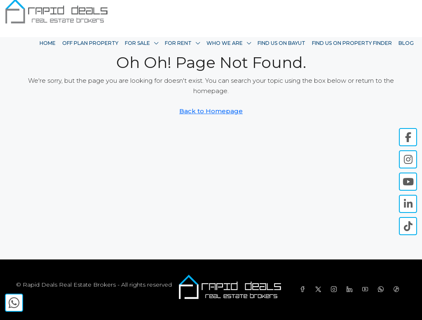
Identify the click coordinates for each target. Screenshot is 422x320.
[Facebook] (304, 289)
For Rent (178, 43)
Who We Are (224, 43)
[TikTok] (398, 289)
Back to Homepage (211, 111)
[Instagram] (335, 289)
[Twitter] (319, 289)
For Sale (137, 43)
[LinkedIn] (351, 289)
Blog (406, 43)
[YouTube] (366, 289)
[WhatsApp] (382, 289)
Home (48, 43)
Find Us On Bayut (281, 43)
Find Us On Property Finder (352, 43)
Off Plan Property (90, 43)
